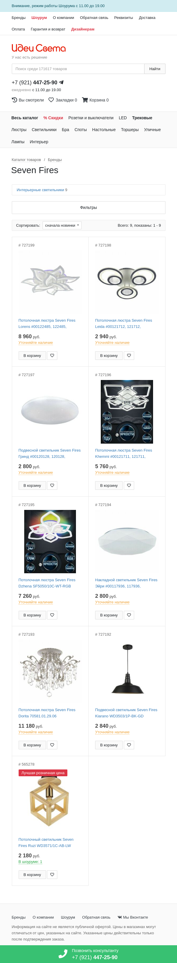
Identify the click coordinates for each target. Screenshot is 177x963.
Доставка (147, 17)
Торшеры (130, 129)
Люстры (19, 129)
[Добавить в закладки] (52, 355)
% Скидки (53, 117)
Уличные (152, 129)
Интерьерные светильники (42, 190)
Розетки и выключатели (91, 117)
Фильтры (88, 207)
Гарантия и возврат (48, 29)
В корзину (32, 355)
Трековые (142, 117)
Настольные (104, 129)
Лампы (18, 141)
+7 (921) (35, 83)
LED (123, 117)
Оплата (18, 29)
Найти (154, 69)
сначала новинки (60, 225)
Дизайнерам (83, 29)
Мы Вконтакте (133, 917)
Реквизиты (123, 17)
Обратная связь (94, 17)
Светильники (44, 129)
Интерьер (39, 141)
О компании (63, 17)
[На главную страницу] (42, 48)
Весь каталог (25, 117)
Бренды (19, 17)
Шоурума (67, 6)
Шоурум (39, 17)
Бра (65, 129)
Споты (80, 129)
